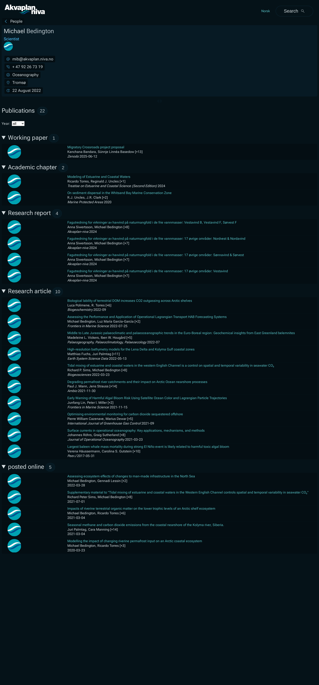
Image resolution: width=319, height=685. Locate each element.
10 (57, 291)
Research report (35, 213)
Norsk (265, 11)
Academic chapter (38, 167)
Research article (35, 291)
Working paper (33, 138)
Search (294, 11)
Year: (13, 123)
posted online (31, 467)
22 (42, 110)
